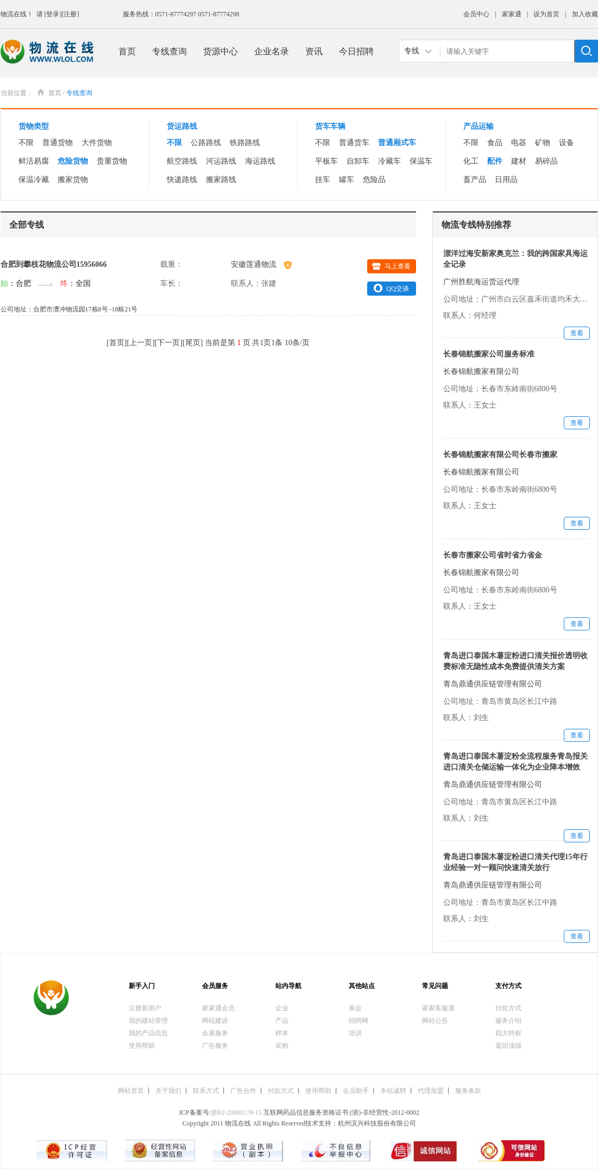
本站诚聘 (393, 1091)
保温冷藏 (33, 180)
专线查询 (169, 51)
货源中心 (220, 51)
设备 (566, 143)
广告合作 (243, 1091)
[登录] (53, 14)
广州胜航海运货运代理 (481, 282)
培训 (355, 1033)
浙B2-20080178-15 (236, 1112)
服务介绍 (508, 1020)
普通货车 (354, 143)
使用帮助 (142, 1045)
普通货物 (57, 143)
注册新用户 (145, 1008)
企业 (281, 1008)
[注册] (70, 14)
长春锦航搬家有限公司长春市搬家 (500, 455)
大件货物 (96, 143)
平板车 (326, 161)
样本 (281, 1033)
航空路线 (182, 161)
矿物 (542, 143)
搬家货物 (73, 180)
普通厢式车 (397, 143)
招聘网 (358, 1020)
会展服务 (215, 1033)
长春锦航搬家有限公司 (481, 371)
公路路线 (206, 143)
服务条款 (468, 1091)
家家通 (511, 14)
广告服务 (215, 1045)
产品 (281, 1020)
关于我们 (168, 1091)
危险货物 (73, 161)
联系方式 (206, 1091)
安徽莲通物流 (261, 264)
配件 (494, 161)
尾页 (192, 343)
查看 (576, 333)
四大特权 (508, 1033)
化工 (471, 161)
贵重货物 (112, 161)
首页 (127, 51)
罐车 (346, 180)
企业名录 (271, 51)
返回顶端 (508, 1045)
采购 (281, 1045)
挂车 (322, 180)
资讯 (314, 51)
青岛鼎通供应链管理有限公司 (492, 684)
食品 (494, 143)
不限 (26, 143)
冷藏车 (389, 161)
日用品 (506, 180)
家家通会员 (218, 1008)
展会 (355, 1008)
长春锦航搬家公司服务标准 (488, 354)
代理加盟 (431, 1091)
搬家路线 (221, 180)
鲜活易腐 (33, 161)
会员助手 (356, 1091)
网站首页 (131, 1091)
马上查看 (391, 266)
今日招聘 (356, 51)
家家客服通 (438, 1008)
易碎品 (546, 161)
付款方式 (508, 1008)
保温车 (421, 161)
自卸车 (358, 161)
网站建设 (215, 1020)
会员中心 (476, 14)
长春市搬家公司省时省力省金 (492, 555)
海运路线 (260, 161)
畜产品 (474, 180)
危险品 (374, 180)
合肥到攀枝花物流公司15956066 (54, 264)
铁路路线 (245, 143)
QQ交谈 (391, 288)
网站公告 (435, 1020)
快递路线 (182, 180)
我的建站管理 (148, 1020)
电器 (518, 143)
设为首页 (546, 14)
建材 (518, 161)
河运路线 (221, 161)
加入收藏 (585, 14)
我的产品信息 (148, 1033)
